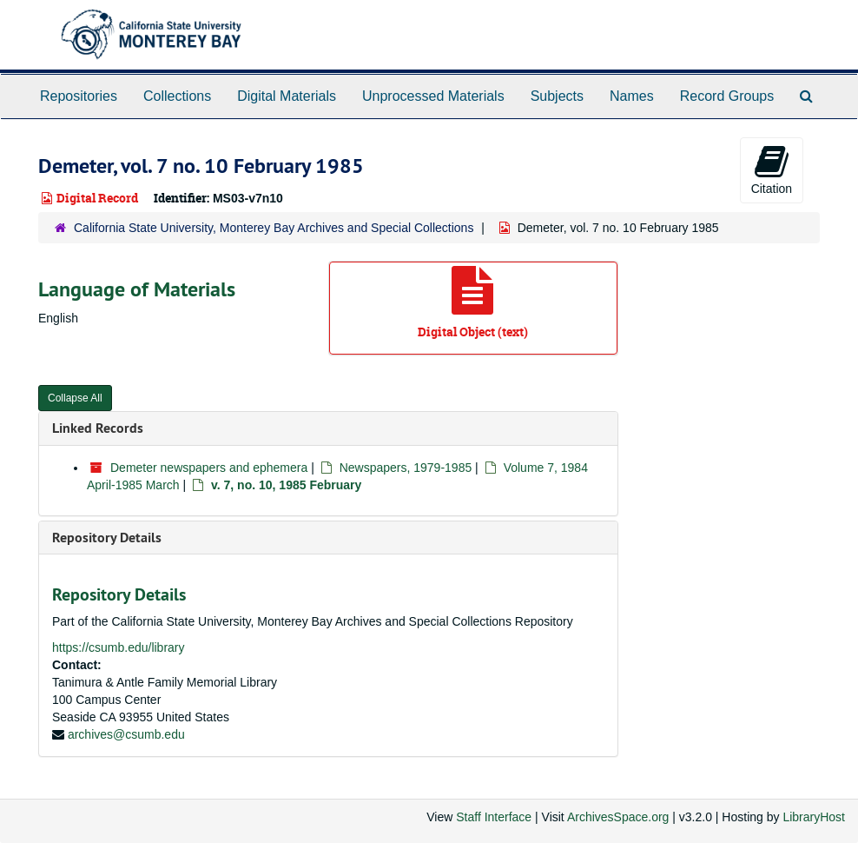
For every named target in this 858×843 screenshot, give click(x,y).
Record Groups (727, 96)
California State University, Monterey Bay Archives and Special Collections (273, 228)
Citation (771, 169)
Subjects (557, 96)
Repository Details (107, 537)
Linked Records (97, 428)
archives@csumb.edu (126, 734)
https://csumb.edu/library (118, 647)
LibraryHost (813, 817)
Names (632, 96)
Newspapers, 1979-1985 (406, 468)
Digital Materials (286, 96)
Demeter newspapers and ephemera (208, 468)
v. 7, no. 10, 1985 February (286, 485)
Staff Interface (493, 817)
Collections (177, 96)
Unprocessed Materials (433, 96)
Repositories (78, 96)
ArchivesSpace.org (618, 817)
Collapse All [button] (75, 398)
